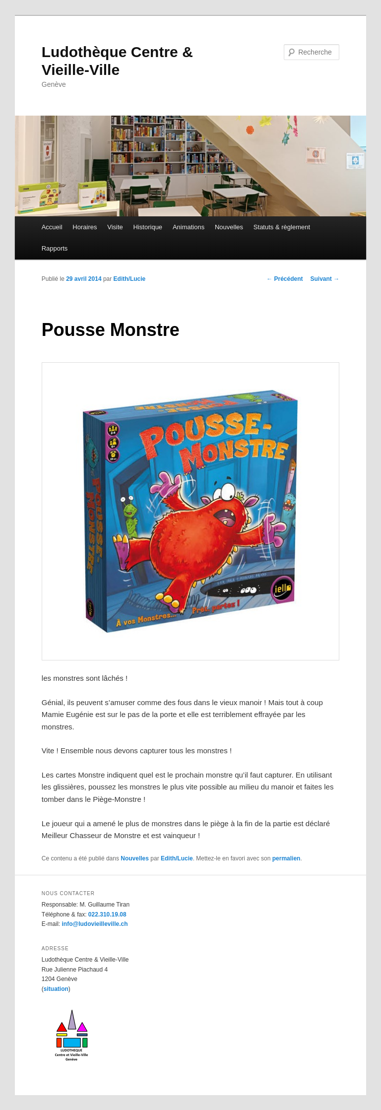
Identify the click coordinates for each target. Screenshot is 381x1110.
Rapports (55, 248)
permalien (286, 858)
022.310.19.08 (107, 914)
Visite (115, 227)
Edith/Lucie (130, 278)
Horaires (84, 227)
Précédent (284, 278)
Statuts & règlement (282, 227)
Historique (148, 227)
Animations (188, 227)
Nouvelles (229, 227)
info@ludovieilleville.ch (94, 923)
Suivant (325, 278)
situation (56, 988)
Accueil (52, 227)
